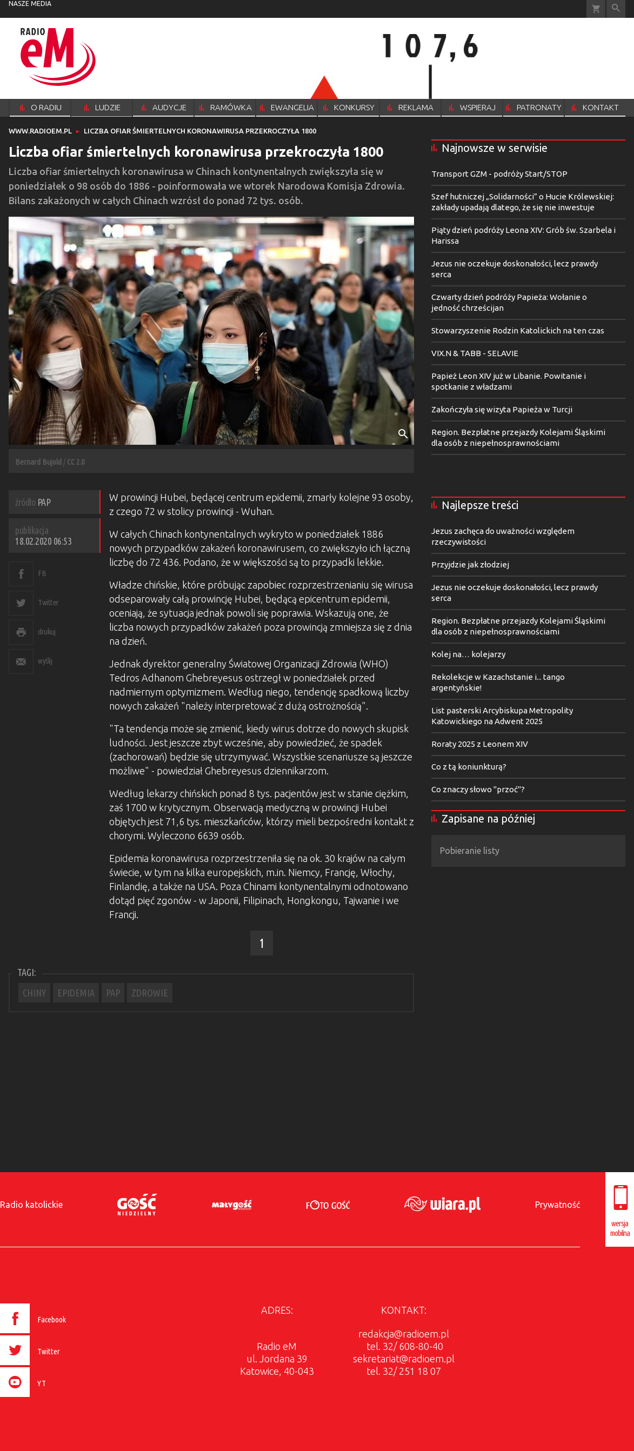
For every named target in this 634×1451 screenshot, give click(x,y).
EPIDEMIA (76, 992)
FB (42, 573)
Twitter (48, 602)
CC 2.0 (75, 461)
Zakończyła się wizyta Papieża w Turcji (501, 409)
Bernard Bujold (38, 461)
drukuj (46, 631)
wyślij (45, 660)
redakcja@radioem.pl (403, 1333)
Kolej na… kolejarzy (468, 654)
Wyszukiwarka (615, 9)
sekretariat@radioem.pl (404, 1358)
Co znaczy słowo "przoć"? (478, 789)
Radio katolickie (31, 1204)
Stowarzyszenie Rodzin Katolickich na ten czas (517, 330)
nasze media (30, 3)
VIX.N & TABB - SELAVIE (474, 353)
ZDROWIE (149, 992)
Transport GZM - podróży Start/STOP (499, 173)
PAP (113, 992)
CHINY (34, 992)
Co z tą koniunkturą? (468, 766)
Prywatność (557, 1204)
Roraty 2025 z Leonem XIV (479, 743)
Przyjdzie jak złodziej (470, 564)
